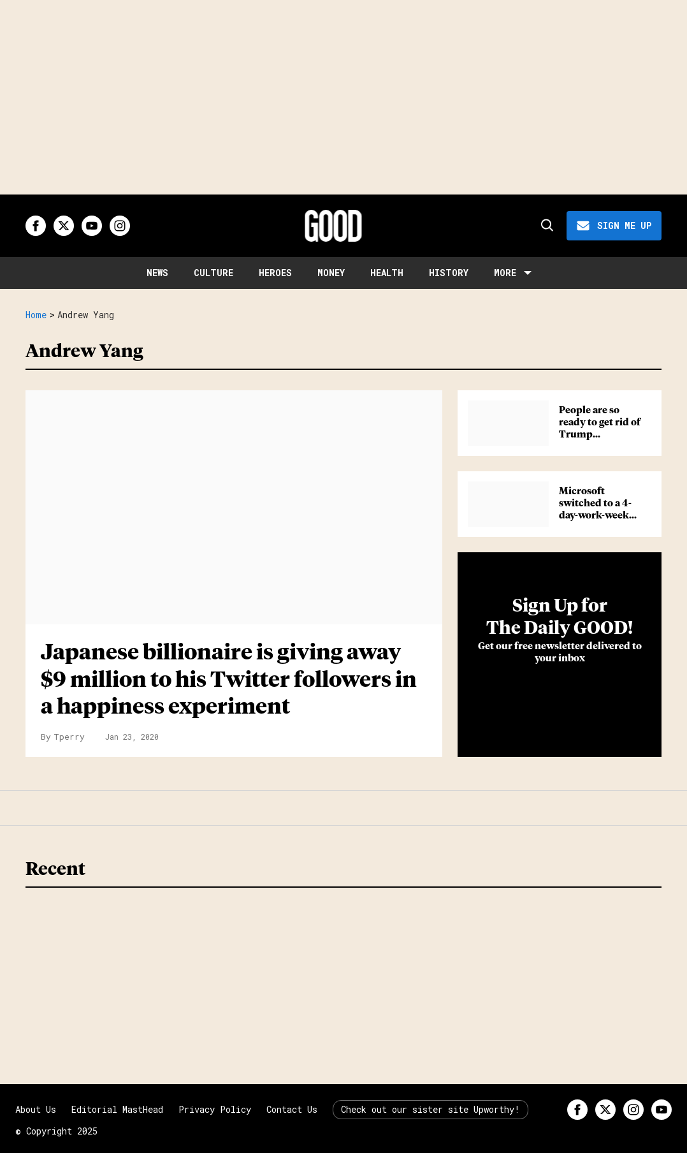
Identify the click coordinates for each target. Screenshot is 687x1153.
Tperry (69, 736)
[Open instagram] (120, 226)
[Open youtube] (92, 226)
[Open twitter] (64, 226)
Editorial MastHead (117, 1109)
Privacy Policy (214, 1109)
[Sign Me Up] (614, 225)
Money (331, 273)
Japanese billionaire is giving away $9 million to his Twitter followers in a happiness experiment (229, 680)
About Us (35, 1109)
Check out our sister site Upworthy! (430, 1109)
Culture (213, 273)
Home (36, 315)
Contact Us (291, 1109)
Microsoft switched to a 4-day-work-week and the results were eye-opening (599, 515)
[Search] (546, 226)
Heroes (275, 273)
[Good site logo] (333, 226)
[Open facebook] (35, 226)
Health (386, 273)
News (157, 273)
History (448, 273)
